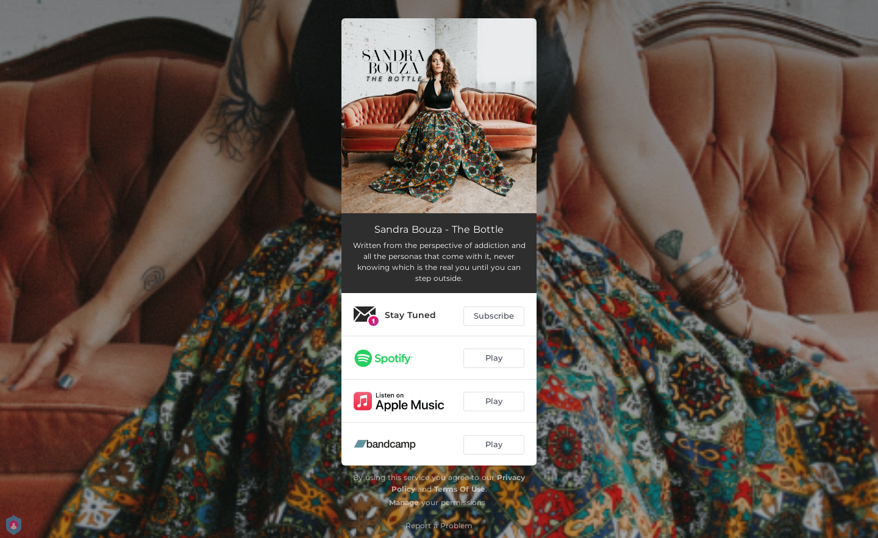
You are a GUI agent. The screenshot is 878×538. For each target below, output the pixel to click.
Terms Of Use (459, 489)
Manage (404, 502)
